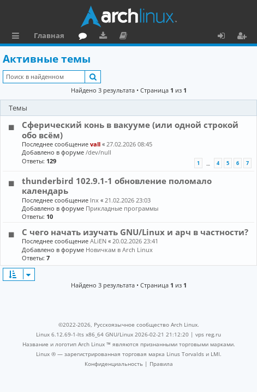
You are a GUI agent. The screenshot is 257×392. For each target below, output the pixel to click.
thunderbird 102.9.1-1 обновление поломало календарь (117, 185)
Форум (85, 37)
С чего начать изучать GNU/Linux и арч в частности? (135, 231)
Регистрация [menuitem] (244, 37)
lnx (94, 200)
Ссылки (17, 37)
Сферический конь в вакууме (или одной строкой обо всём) (130, 129)
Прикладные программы (122, 208)
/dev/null (98, 152)
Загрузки (105, 37)
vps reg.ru (208, 334)
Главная (49, 35)
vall (95, 144)
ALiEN (98, 241)
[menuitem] (114, 364)
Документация (125, 37)
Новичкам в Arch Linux (119, 250)
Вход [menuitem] (225, 37)
